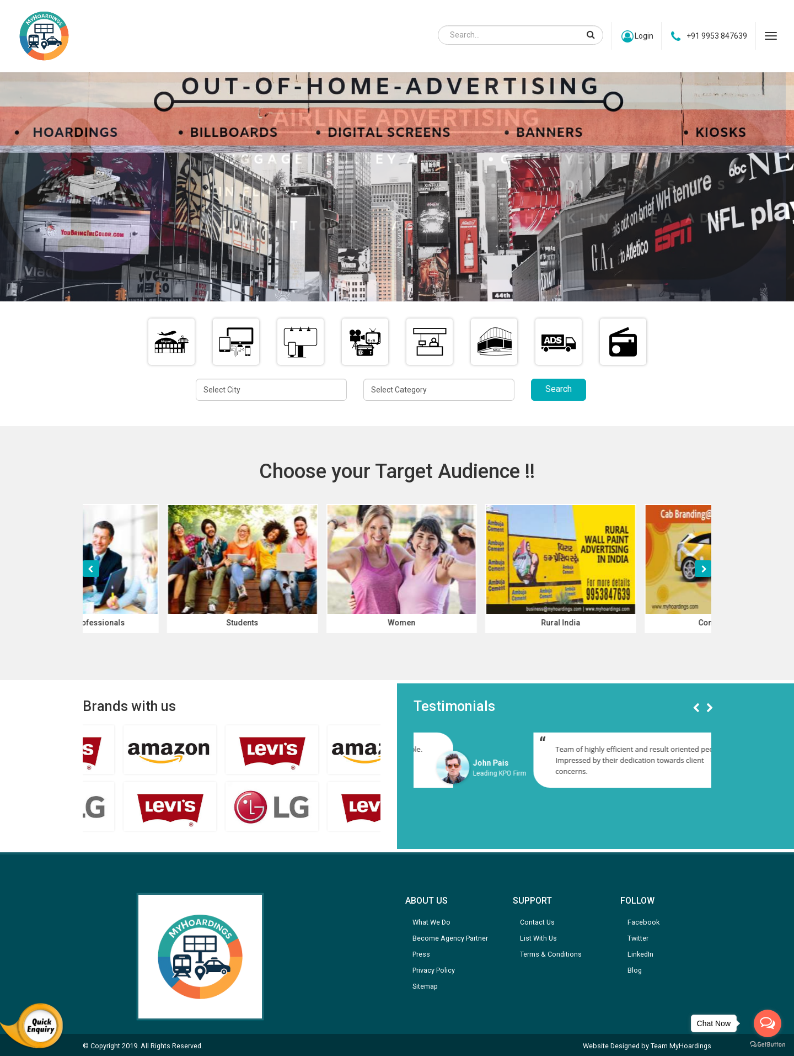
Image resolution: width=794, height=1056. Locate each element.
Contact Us (537, 922)
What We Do (431, 922)
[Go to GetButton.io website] (767, 1044)
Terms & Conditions (551, 954)
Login (636, 36)
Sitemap (425, 986)
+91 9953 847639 (709, 36)
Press (421, 954)
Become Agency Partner (450, 938)
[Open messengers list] (767, 1023)
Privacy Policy (433, 970)
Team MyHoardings (681, 1046)
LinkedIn (640, 954)
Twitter (637, 938)
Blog (634, 970)
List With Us (538, 938)
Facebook (643, 922)
